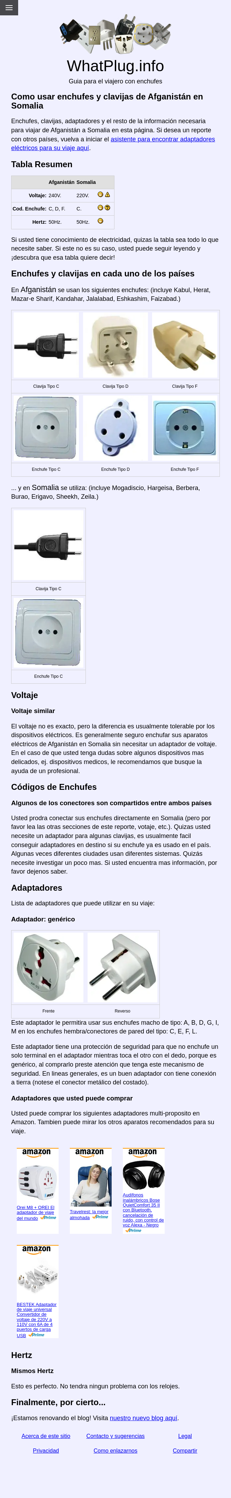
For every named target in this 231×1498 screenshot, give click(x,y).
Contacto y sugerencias (115, 1436)
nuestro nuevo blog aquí (143, 1418)
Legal (185, 1436)
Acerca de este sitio (46, 1436)
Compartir (185, 1451)
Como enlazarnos (115, 1451)
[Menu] (9, 7)
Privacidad (46, 1451)
